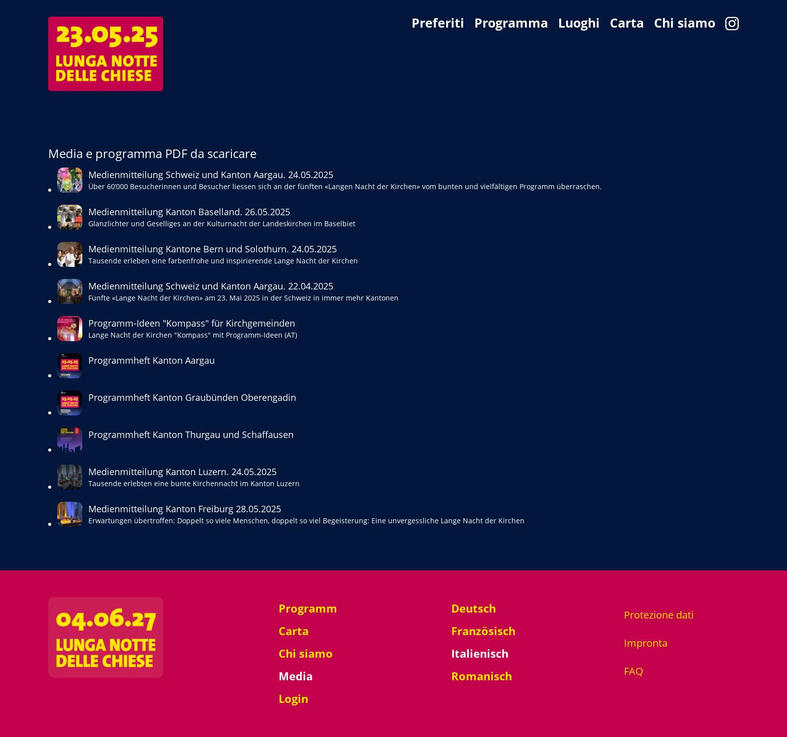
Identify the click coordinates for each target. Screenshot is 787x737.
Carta (627, 24)
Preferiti (438, 24)
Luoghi (579, 24)
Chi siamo (684, 24)
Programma (511, 24)
